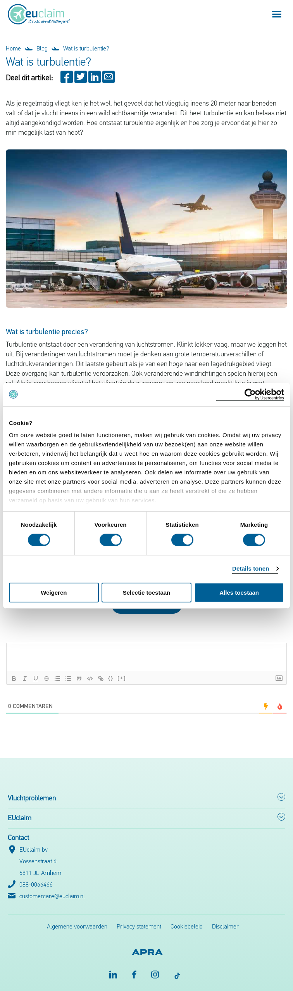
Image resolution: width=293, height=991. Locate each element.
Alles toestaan (239, 592)
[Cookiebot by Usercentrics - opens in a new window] (250, 394)
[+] (121, 678)
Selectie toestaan (147, 592)
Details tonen (250, 568)
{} (111, 678)
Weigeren (54, 592)
